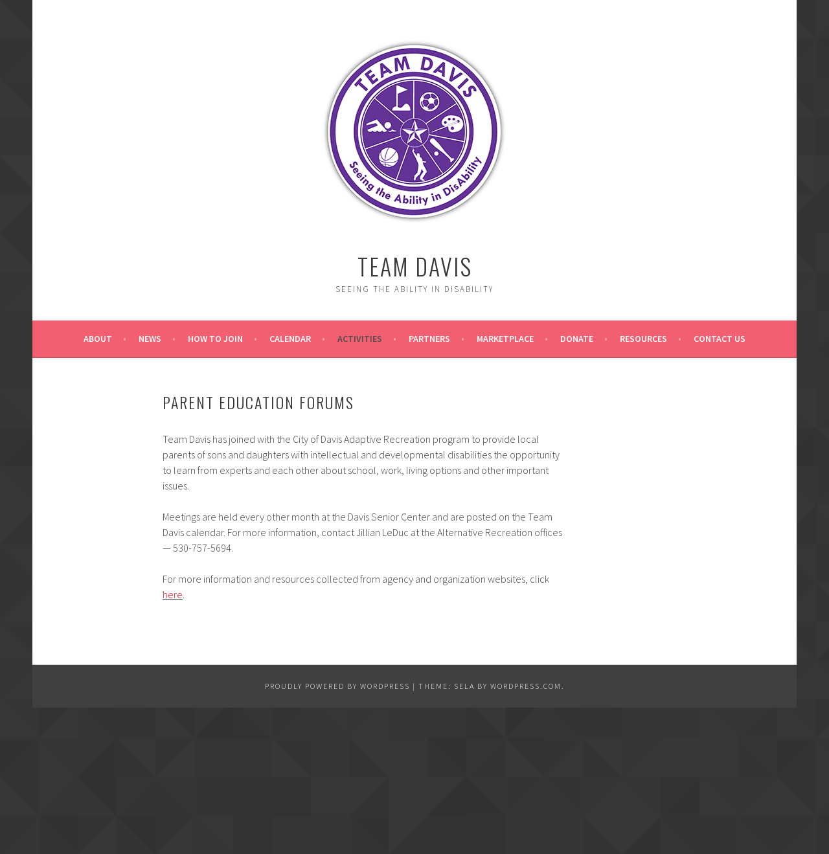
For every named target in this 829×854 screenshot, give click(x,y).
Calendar (290, 338)
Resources (643, 338)
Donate (576, 338)
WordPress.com (526, 686)
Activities (359, 338)
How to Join (215, 338)
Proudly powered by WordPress (337, 686)
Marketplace (505, 338)
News (150, 338)
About (98, 338)
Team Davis (415, 266)
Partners (429, 338)
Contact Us (719, 338)
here (173, 594)
